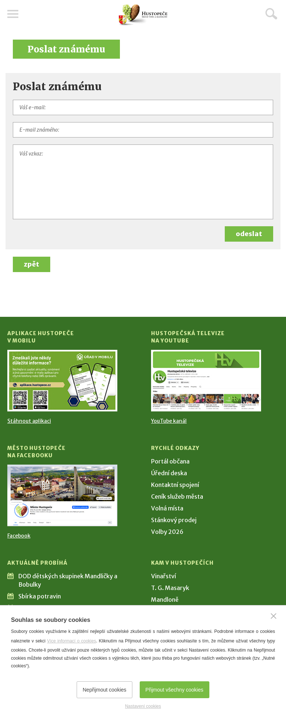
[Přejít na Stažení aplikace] (62, 380)
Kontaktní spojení (175, 484)
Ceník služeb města (177, 496)
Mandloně (165, 599)
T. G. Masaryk (170, 587)
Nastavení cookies (143, 706)
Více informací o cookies (71, 641)
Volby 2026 (167, 531)
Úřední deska (169, 473)
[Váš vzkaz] (143, 181)
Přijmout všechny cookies (174, 690)
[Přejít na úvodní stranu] (143, 15)
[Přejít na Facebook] (62, 495)
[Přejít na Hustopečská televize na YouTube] (206, 380)
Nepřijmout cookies (104, 690)
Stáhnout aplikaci (29, 421)
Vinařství (163, 576)
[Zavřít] (273, 616)
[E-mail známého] (143, 130)
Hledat (271, 13)
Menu (12, 14)
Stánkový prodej (174, 520)
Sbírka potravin (39, 596)
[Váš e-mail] (143, 107)
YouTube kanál (169, 421)
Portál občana (170, 461)
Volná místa (167, 508)
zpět (31, 264)
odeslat (249, 234)
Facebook (18, 535)
